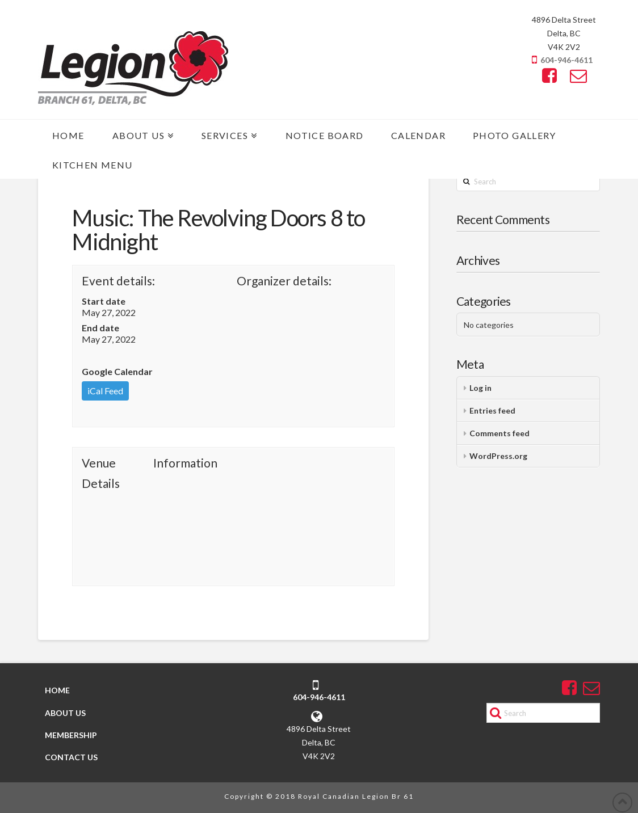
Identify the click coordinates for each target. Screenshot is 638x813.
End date (100, 327)
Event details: (118, 280)
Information (185, 463)
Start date (103, 301)
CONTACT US (71, 757)
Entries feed (492, 410)
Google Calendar (117, 371)
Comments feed (499, 433)
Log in (480, 388)
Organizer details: (284, 280)
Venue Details (101, 473)
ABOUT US (65, 713)
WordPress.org (498, 456)
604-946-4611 (566, 60)
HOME (57, 690)
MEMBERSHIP (71, 735)
